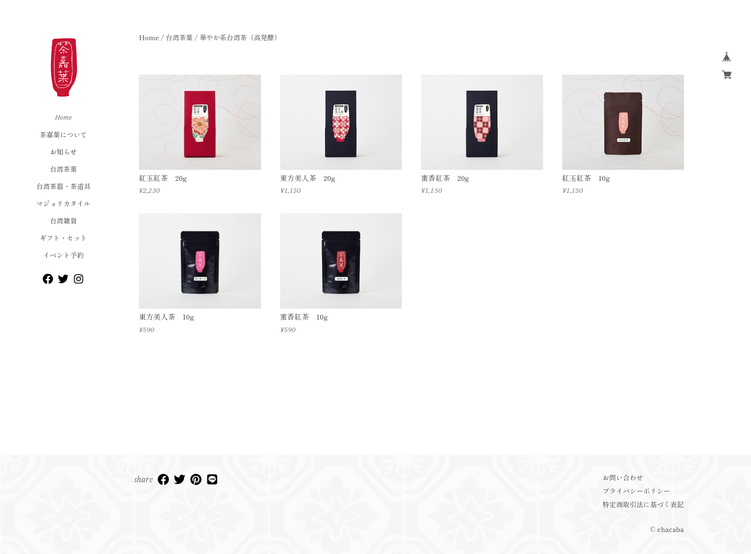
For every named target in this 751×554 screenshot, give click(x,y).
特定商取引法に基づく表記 (643, 504)
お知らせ (63, 151)
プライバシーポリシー (637, 491)
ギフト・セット (63, 238)
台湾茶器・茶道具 (63, 186)
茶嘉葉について (63, 134)
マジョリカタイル (63, 203)
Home (63, 117)
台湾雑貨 (63, 220)
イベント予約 (63, 255)
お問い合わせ (623, 477)
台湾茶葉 (63, 169)
